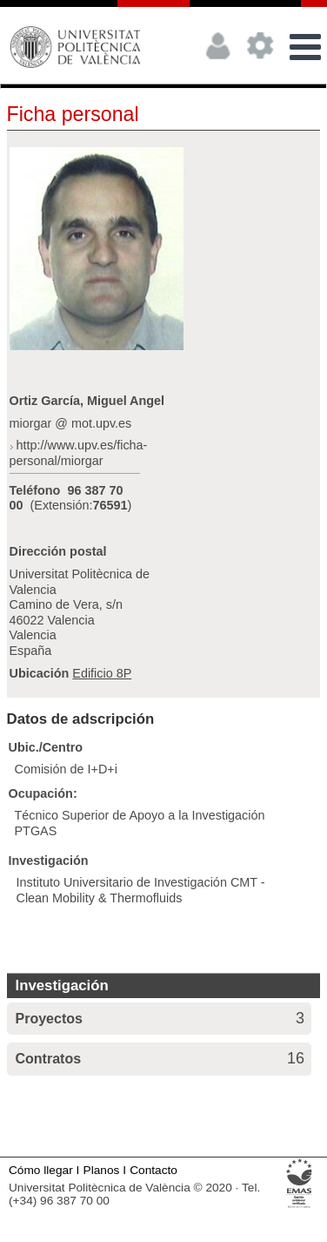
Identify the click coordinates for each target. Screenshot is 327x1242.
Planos (101, 1170)
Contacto (153, 1170)
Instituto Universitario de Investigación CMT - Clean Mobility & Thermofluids (141, 890)
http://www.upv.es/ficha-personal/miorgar (79, 453)
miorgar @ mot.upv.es (71, 423)
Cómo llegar (41, 1170)
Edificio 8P (101, 673)
